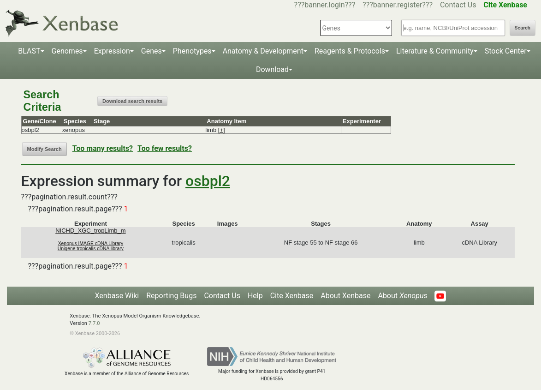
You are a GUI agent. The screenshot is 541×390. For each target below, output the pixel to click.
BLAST (29, 51)
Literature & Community (435, 51)
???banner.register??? (398, 4)
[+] (221, 129)
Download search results (132, 101)
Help (255, 295)
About (402, 295)
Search (522, 28)
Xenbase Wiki (117, 295)
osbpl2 (207, 181)
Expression (112, 51)
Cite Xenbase (292, 295)
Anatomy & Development (263, 51)
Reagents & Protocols (350, 51)
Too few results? (164, 148)
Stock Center (506, 51)
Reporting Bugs (171, 295)
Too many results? (102, 148)
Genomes (67, 51)
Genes (151, 51)
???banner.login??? (325, 4)
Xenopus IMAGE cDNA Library (91, 243)
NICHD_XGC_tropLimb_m (90, 230)
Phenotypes (192, 51)
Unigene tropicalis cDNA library (91, 248)
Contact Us (458, 4)
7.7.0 (94, 323)
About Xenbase (345, 295)
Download (272, 69)
